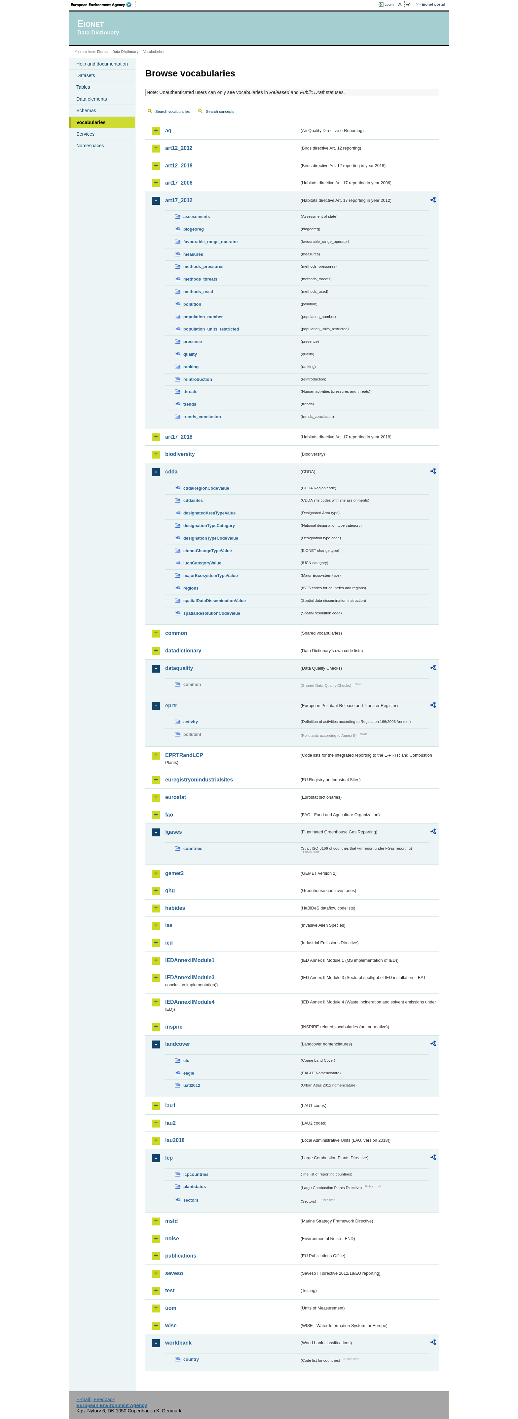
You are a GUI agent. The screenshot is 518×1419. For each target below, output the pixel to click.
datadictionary (183, 650)
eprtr (171, 705)
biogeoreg (193, 229)
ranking (191, 366)
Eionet (102, 52)
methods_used (198, 291)
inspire (173, 1027)
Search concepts (220, 111)
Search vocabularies (172, 111)
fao (169, 815)
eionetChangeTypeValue (207, 550)
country (191, 1359)
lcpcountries (195, 1174)
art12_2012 (179, 148)
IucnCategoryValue (202, 562)
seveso (174, 1273)
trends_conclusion (202, 416)
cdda (171, 471)
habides (175, 908)
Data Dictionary (125, 52)
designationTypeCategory (209, 525)
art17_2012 (179, 200)
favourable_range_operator (210, 241)
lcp (169, 1158)
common (176, 633)
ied (169, 943)
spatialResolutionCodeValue (211, 613)
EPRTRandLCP (184, 755)
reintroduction (197, 379)
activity (190, 721)
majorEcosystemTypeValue (210, 575)
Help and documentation (102, 64)
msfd (171, 1221)
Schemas (86, 110)
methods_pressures (203, 266)
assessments (196, 216)
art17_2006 (179, 183)
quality (190, 354)
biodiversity (180, 454)
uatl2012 (191, 1085)
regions (191, 588)
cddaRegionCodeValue (206, 488)
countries (193, 848)
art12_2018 (179, 165)
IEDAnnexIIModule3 (189, 977)
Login (389, 4)
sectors (191, 1200)
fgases (173, 832)
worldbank (178, 1343)
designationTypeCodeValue (210, 538)
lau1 (170, 1105)
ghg (170, 890)
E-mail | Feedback (95, 1399)
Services (85, 134)
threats (190, 391)
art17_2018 (179, 437)
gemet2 (174, 873)
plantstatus (194, 1186)
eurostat (175, 797)
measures (193, 254)
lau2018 (175, 1140)
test (169, 1290)
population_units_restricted (211, 329)
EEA (103, 4)
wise (171, 1325)
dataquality (179, 668)
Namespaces (90, 145)
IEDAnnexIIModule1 (189, 960)
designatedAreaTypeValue (209, 512)
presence (192, 341)
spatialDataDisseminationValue (214, 600)
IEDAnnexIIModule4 (189, 1002)
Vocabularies (91, 122)
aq (168, 130)
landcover (177, 1044)
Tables (83, 87)
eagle (188, 1073)
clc (186, 1060)
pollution (192, 304)
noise (172, 1238)
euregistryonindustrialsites (199, 779)
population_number (203, 316)
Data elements (91, 99)
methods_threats (200, 279)
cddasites (193, 500)
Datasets (85, 75)
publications (180, 1256)
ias (168, 925)
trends (189, 404)
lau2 (170, 1123)
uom (170, 1308)
